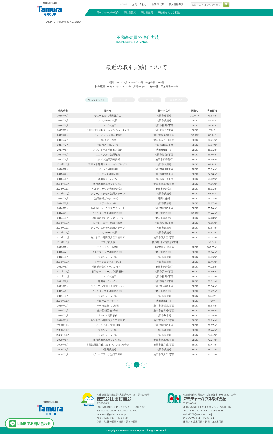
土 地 (149, 99)
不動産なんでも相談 (169, 12)
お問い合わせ (139, 4)
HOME (123, 4)
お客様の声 (158, 4)
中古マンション (96, 99)
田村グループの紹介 (108, 12)
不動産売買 (147, 12)
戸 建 (123, 99)
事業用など (176, 99)
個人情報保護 (176, 4)
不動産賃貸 (130, 12)
